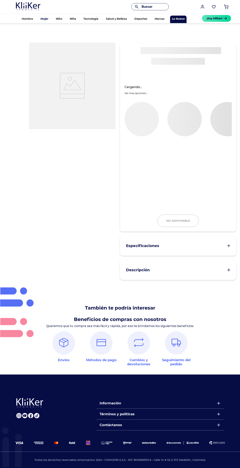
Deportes (140, 18)
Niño (59, 18)
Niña (73, 18)
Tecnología (90, 18)
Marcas (159, 18)
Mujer (44, 18)
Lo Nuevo (178, 18)
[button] (202, 7)
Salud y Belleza (116, 18)
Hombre (27, 18)
